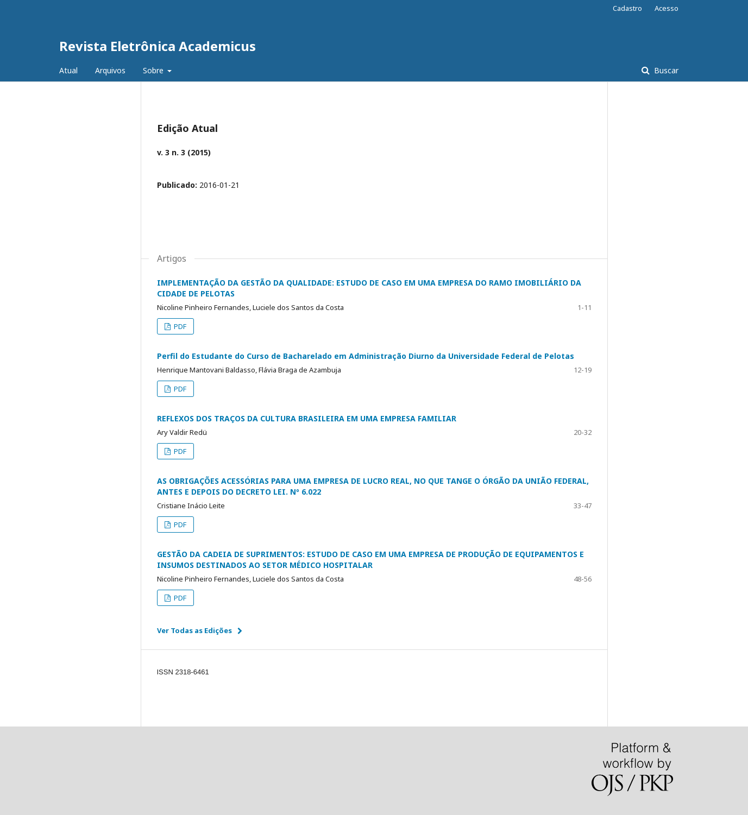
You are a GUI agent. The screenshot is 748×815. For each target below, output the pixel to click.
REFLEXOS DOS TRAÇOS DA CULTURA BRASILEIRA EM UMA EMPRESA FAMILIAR (306, 418)
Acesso (666, 8)
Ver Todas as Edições (194, 630)
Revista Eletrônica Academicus (157, 46)
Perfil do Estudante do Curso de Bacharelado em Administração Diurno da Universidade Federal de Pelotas (365, 356)
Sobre (154, 70)
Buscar (665, 70)
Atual (68, 70)
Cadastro (627, 8)
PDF (179, 326)
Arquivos (110, 70)
